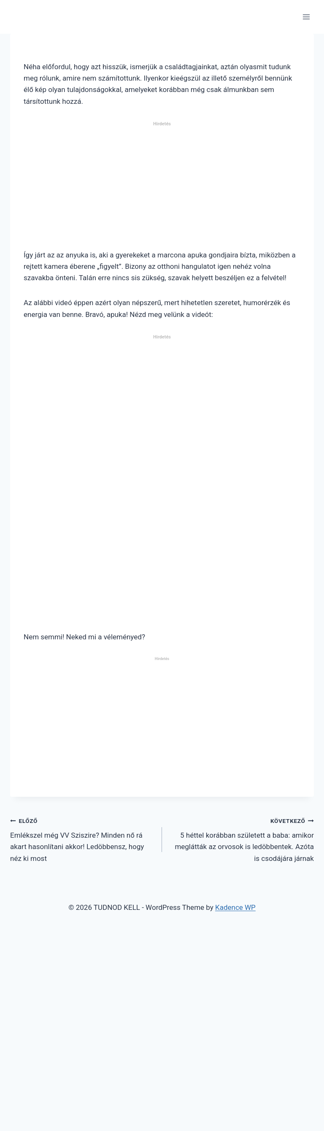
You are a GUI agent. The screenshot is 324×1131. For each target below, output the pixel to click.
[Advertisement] (162, 189)
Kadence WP (235, 907)
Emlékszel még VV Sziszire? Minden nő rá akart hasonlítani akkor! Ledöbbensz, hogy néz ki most (82, 839)
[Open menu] (306, 16)
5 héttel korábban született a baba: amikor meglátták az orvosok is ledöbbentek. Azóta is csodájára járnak (241, 839)
